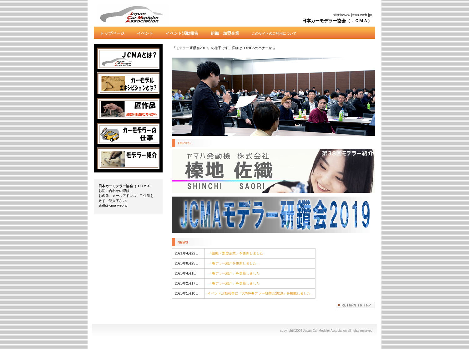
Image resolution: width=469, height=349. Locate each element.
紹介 (128, 158)
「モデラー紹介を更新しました (232, 263)
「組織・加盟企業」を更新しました (235, 253)
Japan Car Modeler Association (159, 14)
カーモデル (128, 83)
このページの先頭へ (355, 305)
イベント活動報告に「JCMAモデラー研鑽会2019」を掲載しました (258, 293)
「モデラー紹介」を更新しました (234, 273)
